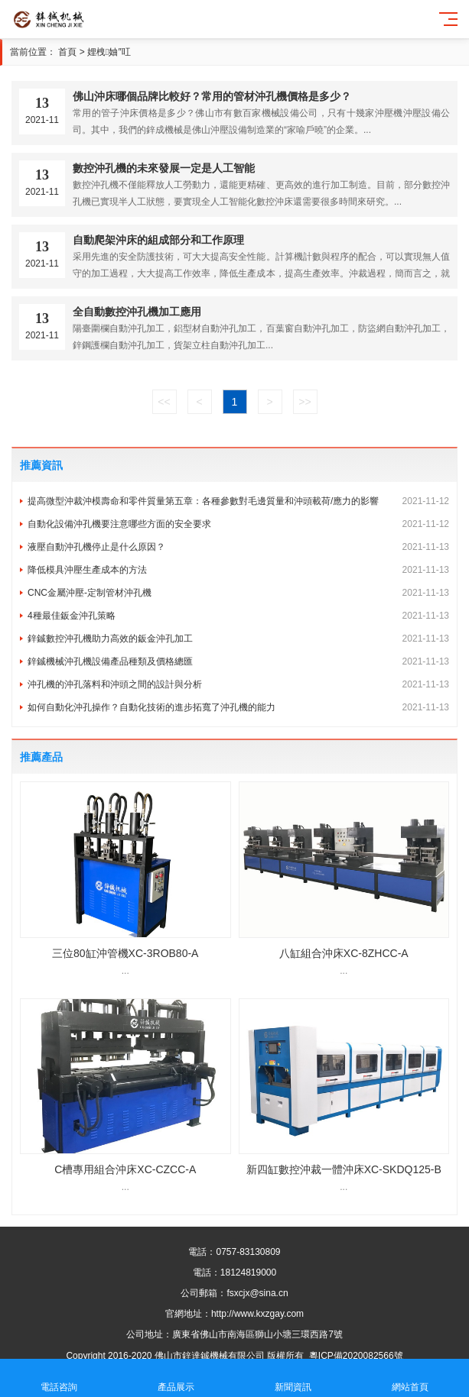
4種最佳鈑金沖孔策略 (238, 615)
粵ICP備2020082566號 (356, 1355)
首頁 (67, 52)
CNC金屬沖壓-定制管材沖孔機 (238, 592)
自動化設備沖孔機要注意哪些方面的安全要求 (238, 524)
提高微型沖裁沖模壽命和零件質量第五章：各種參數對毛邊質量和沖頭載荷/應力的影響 (238, 501)
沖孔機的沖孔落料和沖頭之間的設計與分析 (238, 684)
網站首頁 (410, 1378)
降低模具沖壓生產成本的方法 (238, 569)
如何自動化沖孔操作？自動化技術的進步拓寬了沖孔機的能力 (238, 707)
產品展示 (175, 1378)
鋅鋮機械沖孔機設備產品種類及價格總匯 (238, 661)
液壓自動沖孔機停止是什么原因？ (238, 546)
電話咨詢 (58, 1378)
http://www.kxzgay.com (257, 1313)
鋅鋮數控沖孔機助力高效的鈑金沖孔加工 (238, 638)
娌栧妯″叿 (109, 52)
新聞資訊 (293, 1378)
